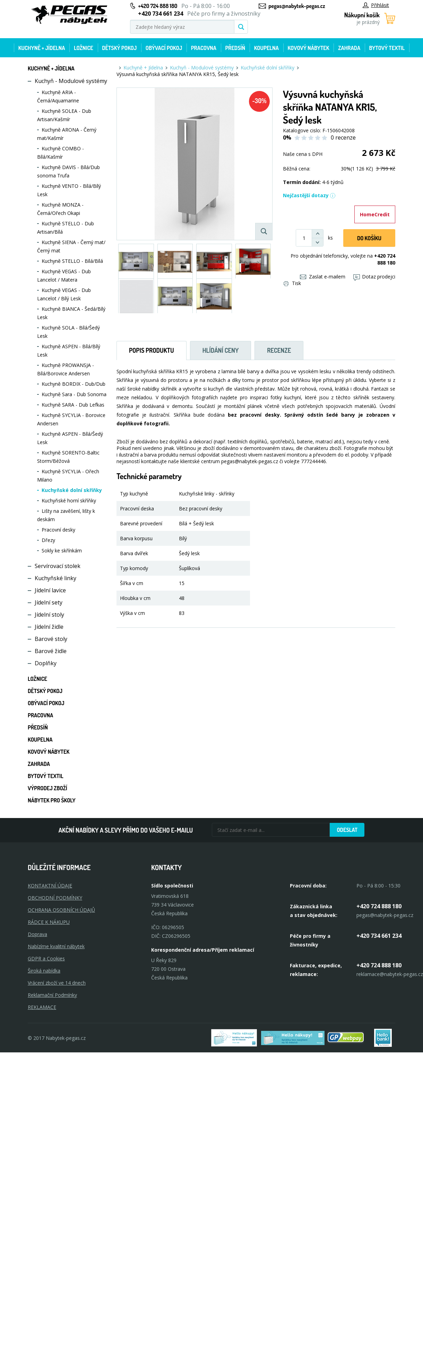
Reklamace (42, 1007)
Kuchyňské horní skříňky (69, 500)
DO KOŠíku (369, 238)
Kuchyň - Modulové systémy (71, 81)
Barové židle (51, 651)
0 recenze (343, 137)
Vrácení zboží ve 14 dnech (57, 982)
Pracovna (203, 47)
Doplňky (46, 663)
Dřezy (48, 540)
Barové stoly (51, 639)
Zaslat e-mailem (322, 276)
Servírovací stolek (57, 566)
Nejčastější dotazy (309, 195)
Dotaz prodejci (374, 276)
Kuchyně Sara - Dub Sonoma (74, 394)
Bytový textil (387, 47)
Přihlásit (376, 5)
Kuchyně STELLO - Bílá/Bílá (72, 261)
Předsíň (235, 47)
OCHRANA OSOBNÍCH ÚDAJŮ (61, 910)
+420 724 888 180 (157, 5)
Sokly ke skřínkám (62, 550)
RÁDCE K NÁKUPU (49, 922)
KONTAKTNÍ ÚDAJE (50, 885)
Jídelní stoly (49, 614)
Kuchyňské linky (55, 578)
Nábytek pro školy (52, 800)
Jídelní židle (49, 627)
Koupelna (266, 47)
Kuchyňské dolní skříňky (72, 490)
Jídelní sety (48, 602)
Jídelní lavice (50, 590)
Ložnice (83, 47)
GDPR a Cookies (46, 958)
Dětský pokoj (119, 47)
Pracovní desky (58, 529)
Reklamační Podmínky (52, 995)
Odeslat (347, 829)
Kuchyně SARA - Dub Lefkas (73, 404)
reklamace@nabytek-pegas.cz (389, 974)
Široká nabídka (44, 970)
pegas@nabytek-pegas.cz (296, 5)
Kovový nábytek (308, 47)
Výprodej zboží (47, 788)
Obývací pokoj (164, 47)
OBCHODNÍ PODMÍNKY (55, 897)
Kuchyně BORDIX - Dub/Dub (73, 384)
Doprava (37, 934)
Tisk (292, 283)
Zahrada (349, 47)
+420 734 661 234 (379, 936)
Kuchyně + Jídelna (41, 47)
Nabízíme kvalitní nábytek (56, 946)
